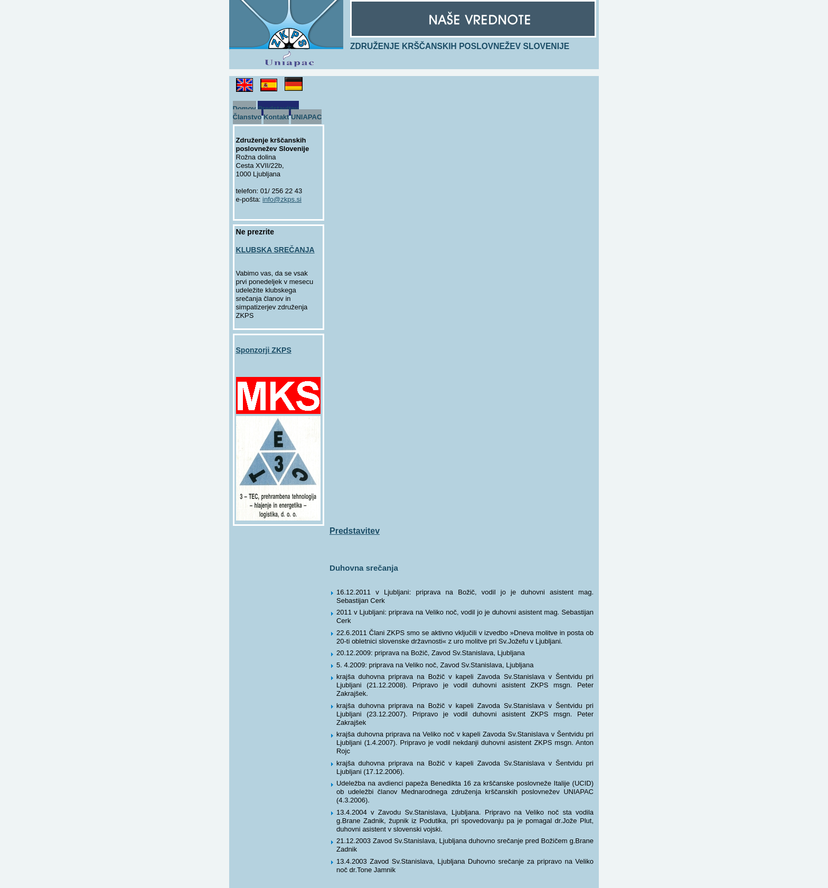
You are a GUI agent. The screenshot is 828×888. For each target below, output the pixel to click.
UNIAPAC (306, 117)
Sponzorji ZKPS (263, 350)
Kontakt (276, 117)
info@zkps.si (282, 199)
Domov (244, 108)
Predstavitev (278, 108)
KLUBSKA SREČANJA (275, 249)
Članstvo (247, 117)
